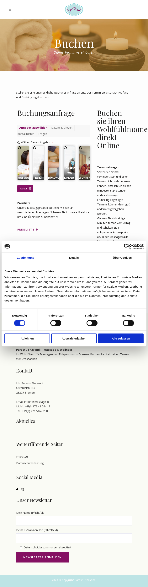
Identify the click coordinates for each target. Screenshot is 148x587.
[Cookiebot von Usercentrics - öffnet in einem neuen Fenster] (127, 246)
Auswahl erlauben (74, 338)
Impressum (23, 456)
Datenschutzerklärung (30, 463)
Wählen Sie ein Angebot (37, 142)
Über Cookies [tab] (122, 257)
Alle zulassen (121, 338)
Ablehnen (27, 338)
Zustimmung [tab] (25, 257)
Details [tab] (74, 257)
